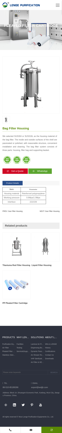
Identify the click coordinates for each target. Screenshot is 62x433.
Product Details (12, 183)
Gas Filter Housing (15, 211)
